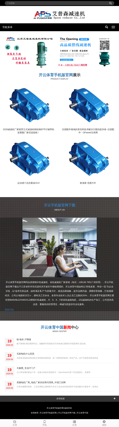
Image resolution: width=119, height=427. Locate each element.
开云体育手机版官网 (56, 75)
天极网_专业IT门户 (26, 368)
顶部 (104, 422)
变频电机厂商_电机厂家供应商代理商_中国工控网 (41, 382)
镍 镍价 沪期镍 (24, 339)
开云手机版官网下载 (59, 205)
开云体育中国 (52, 327)
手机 (44, 422)
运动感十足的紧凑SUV (28, 183)
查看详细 (9, 309)
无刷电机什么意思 (25, 353)
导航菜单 (7, 27)
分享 (15, 422)
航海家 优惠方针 (88, 183)
